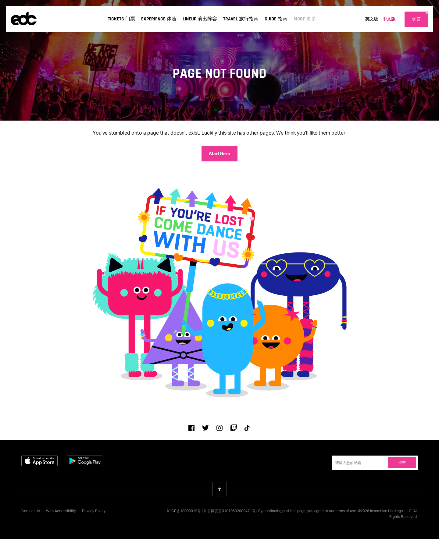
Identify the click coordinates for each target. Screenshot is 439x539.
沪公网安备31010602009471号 (229, 511)
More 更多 (305, 19)
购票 (416, 19)
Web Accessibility (61, 511)
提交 (402, 463)
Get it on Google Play (85, 461)
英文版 (371, 19)
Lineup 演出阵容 (200, 19)
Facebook (191, 428)
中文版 (389, 19)
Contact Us (30, 511)
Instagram (219, 428)
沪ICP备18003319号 (184, 511)
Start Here (219, 154)
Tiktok (247, 428)
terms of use (345, 511)
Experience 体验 (159, 19)
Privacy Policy (93, 511)
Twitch (233, 428)
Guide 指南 (276, 19)
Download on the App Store (39, 461)
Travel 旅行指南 (241, 19)
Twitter (205, 428)
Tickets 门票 (121, 19)
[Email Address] (375, 463)
